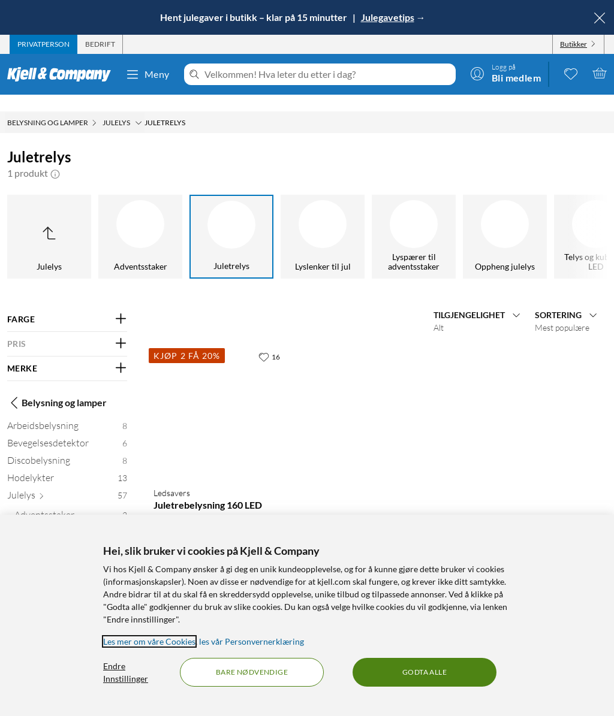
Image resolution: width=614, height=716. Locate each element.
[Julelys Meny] (139, 106)
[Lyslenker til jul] (322, 220)
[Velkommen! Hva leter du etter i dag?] (327, 74)
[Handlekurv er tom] (599, 73)
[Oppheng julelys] (504, 220)
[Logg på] (505, 73)
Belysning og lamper (57, 386)
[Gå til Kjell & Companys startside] (62, 74)
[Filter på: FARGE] (67, 302)
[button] (55, 156)
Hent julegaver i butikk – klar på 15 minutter (254, 17)
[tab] (43, 44)
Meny (147, 74)
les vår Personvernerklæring (251, 641)
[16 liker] (269, 340)
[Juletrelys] (231, 220)
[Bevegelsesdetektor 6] (67, 428)
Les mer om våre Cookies (149, 641)
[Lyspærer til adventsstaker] (413, 220)
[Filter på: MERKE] (67, 352)
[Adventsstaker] (140, 220)
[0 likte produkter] (570, 73)
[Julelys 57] (67, 481)
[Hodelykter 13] (67, 463)
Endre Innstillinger (125, 672)
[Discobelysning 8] (67, 446)
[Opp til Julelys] (49, 220)
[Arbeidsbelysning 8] (67, 411)
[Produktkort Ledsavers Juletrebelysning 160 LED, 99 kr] (219, 394)
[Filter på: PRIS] (67, 327)
